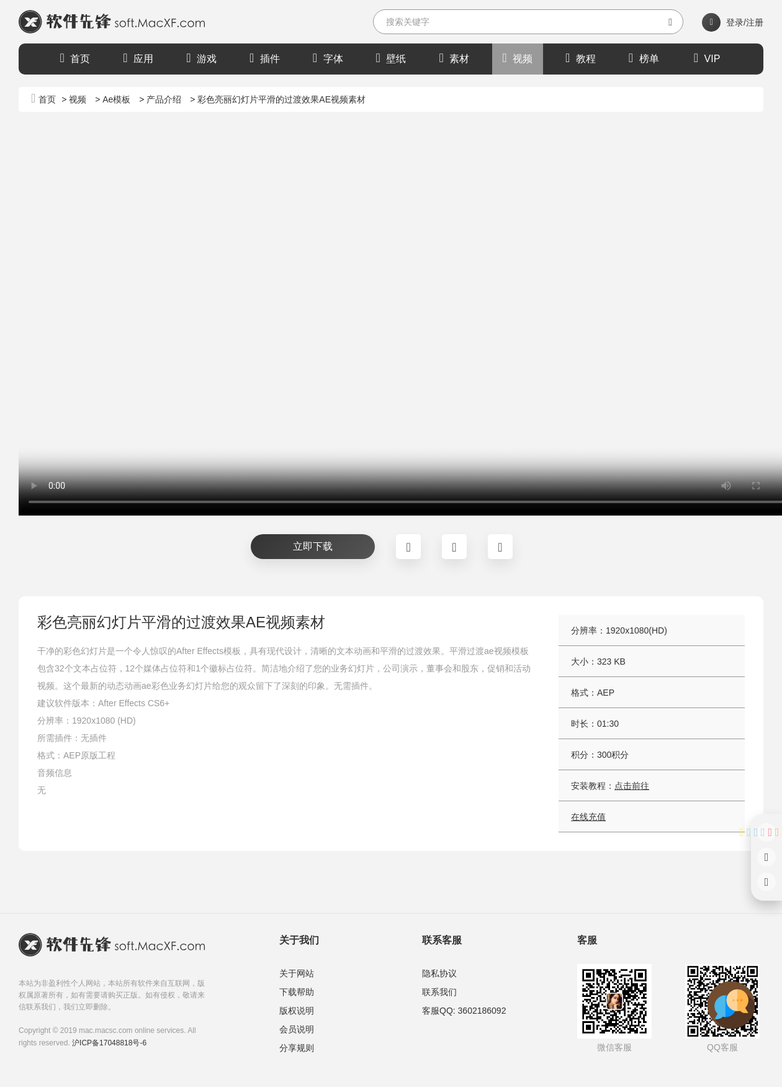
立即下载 (313, 546)
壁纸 (391, 58)
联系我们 (439, 992)
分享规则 (296, 1048)
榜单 (644, 58)
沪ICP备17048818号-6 (109, 1043)
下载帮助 (296, 992)
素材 (454, 58)
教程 (580, 58)
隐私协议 (439, 973)
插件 (264, 58)
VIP (707, 58)
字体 (328, 58)
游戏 (201, 58)
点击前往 (631, 786)
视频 (517, 58)
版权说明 (296, 1011)
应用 (138, 58)
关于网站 (296, 973)
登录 (735, 22)
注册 (754, 22)
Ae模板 (116, 99)
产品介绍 (163, 99)
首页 (75, 58)
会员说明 (296, 1029)
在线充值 (588, 817)
